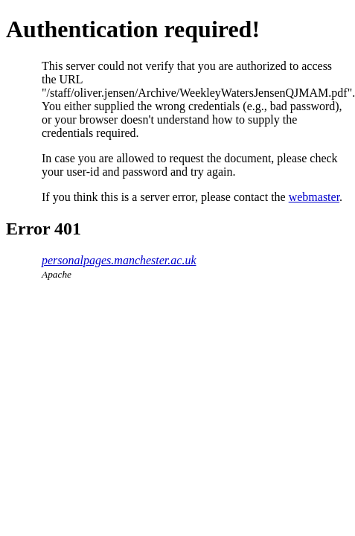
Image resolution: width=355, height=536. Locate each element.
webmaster (314, 197)
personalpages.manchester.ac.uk (119, 260)
